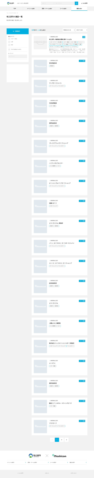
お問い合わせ (73, 474)
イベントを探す (11, 463)
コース (63, 8)
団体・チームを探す (32, 463)
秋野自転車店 (53, 123)
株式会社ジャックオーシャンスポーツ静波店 (62, 343)
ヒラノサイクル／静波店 (56, 223)
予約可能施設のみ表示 (16, 49)
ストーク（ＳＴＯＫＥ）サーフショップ (61, 263)
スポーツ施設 (14, 38)
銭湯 (12, 44)
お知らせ (47, 474)
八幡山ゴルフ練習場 (55, 323)
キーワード (10, 53)
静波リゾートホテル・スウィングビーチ (61, 403)
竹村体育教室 (53, 103)
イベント (31, 8)
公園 (12, 41)
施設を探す (72, 463)
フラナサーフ (53, 423)
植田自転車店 (53, 383)
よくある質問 (84, 3)
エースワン (52, 363)
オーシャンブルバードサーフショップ (60, 183)
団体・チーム (47, 8)
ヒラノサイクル (53, 303)
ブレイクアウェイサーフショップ (59, 143)
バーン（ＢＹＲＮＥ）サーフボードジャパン (62, 243)
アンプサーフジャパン (55, 83)
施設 (79, 8)
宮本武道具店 (53, 63)
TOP (15, 8)
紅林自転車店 (53, 283)
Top (7, 13)
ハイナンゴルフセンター (56, 163)
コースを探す (53, 463)
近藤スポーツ (53, 203)
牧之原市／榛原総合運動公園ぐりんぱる (61, 39)
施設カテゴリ (11, 36)
